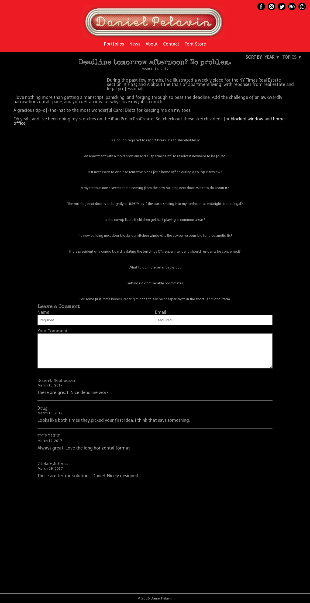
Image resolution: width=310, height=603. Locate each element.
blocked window (247, 118)
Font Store (195, 44)
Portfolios (114, 44)
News (134, 44)
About (152, 44)
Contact (171, 44)
